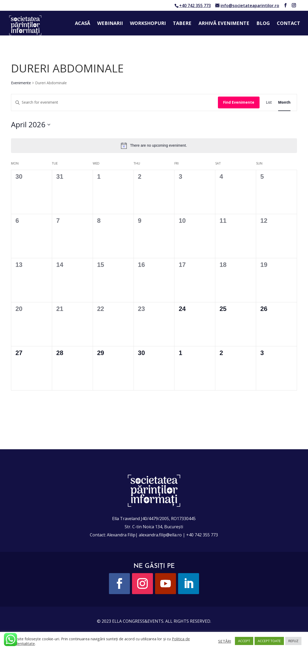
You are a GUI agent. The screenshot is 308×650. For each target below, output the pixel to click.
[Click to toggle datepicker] (30, 124)
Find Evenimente (238, 102)
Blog (263, 23)
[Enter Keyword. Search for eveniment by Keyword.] (114, 102)
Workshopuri (148, 23)
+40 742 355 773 (195, 5)
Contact (288, 23)
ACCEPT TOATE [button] (269, 640)
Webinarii (110, 23)
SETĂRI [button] (224, 641)
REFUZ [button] (293, 640)
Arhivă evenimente (224, 23)
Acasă (82, 23)
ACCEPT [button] (244, 640)
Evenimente (21, 82)
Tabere (182, 23)
